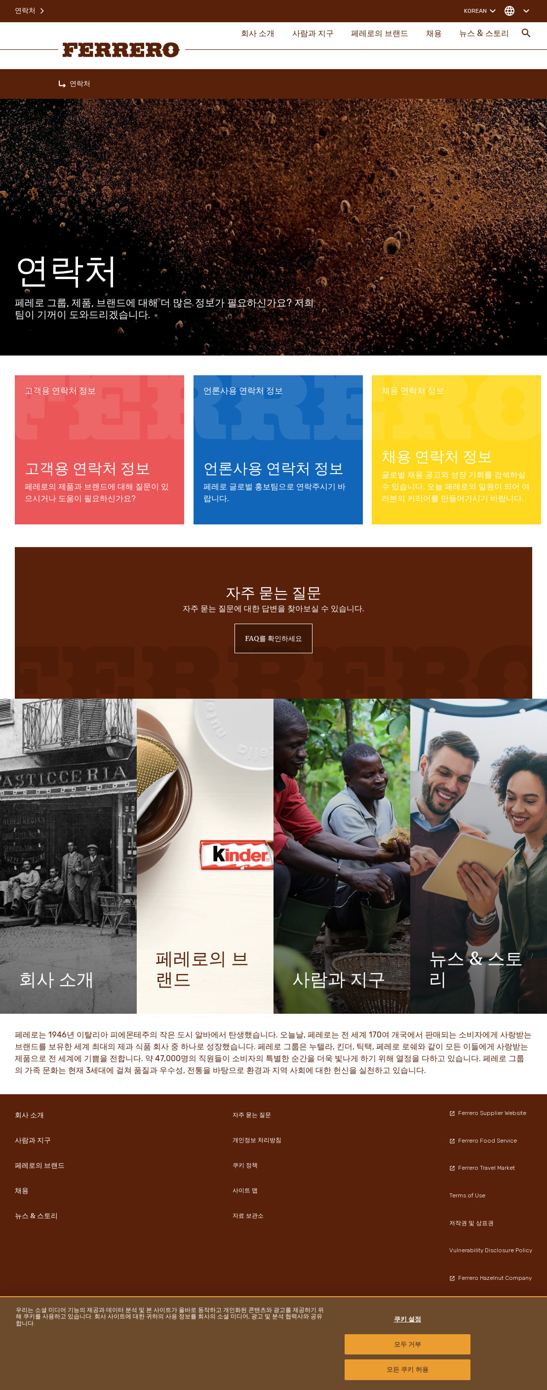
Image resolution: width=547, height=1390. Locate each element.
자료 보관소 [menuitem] (248, 1215)
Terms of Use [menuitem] (467, 1195)
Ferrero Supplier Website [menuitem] (487, 1113)
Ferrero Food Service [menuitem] (483, 1140)
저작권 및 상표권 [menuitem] (471, 1223)
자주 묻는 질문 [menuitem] (252, 1115)
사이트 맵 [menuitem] (245, 1190)
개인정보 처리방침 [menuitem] (257, 1140)
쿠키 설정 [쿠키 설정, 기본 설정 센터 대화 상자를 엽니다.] (408, 1319)
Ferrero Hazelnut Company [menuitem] (490, 1277)
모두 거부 (408, 1344)
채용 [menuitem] (431, 35)
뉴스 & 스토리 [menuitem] (483, 35)
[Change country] (516, 10)
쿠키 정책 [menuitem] (245, 1165)
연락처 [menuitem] (30, 9)
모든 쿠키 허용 (408, 1369)
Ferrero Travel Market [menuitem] (482, 1167)
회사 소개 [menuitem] (248, 35)
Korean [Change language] (481, 10)
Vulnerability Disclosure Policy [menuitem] (490, 1250)
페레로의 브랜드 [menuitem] (374, 35)
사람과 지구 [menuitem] (305, 35)
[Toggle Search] (526, 35)
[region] (273, 1343)
